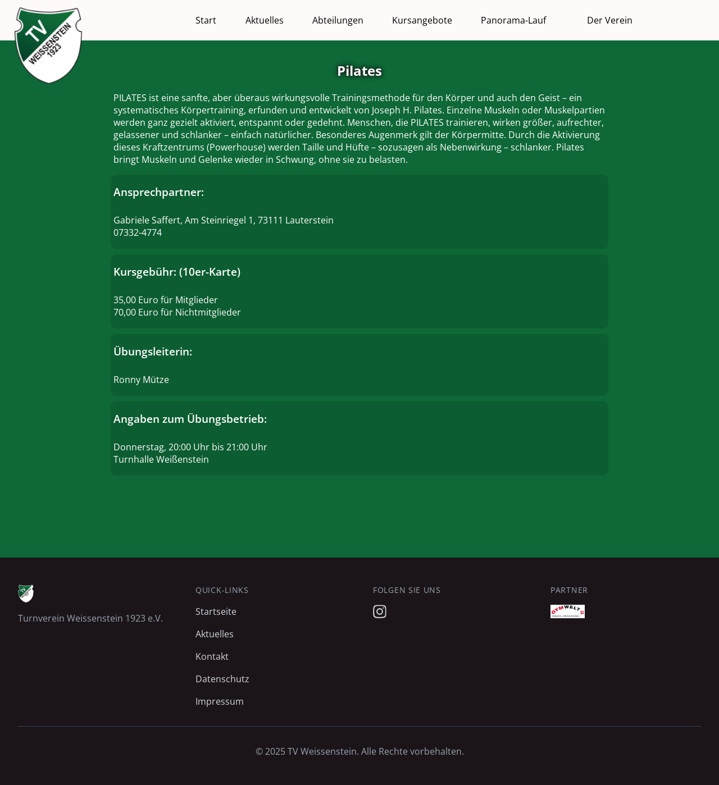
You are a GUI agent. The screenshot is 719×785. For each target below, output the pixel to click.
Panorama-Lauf (513, 20)
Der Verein (609, 20)
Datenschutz (222, 679)
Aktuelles (264, 20)
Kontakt (212, 656)
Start (205, 20)
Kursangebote (422, 20)
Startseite (215, 611)
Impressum (219, 701)
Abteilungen (337, 20)
